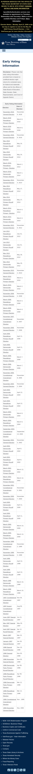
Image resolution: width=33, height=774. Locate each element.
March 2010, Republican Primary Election (8, 279)
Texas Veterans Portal (10, 765)
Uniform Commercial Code (12, 730)
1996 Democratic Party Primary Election (9, 685)
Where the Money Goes (11, 758)
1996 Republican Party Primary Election (8, 693)
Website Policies (8, 740)
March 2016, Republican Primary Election (9, 165)
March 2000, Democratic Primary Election (8, 527)
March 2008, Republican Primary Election (8, 302)
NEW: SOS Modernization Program (15, 721)
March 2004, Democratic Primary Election (8, 414)
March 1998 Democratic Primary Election (8, 583)
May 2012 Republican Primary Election (8, 256)
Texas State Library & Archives (13, 752)
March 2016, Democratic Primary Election (8, 174)
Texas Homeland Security (11, 755)
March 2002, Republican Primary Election (8, 479)
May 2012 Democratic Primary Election (8, 264)
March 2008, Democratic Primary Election (8, 310)
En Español (27, 37)
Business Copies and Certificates (14, 727)
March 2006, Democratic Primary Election (8, 367)
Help (22, 35)
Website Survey (16, 37)
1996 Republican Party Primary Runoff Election (8, 676)
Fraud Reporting (8, 761)
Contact (27, 35)
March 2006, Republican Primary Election (8, 358)
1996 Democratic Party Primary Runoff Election (9, 668)
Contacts (6, 749)
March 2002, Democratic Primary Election (8, 470)
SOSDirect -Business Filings (12, 724)
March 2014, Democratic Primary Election (8, 219)
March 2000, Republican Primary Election (8, 535)
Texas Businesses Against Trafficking (15, 733)
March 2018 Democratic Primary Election (8, 129)
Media (10, 35)
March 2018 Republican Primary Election (8, 120)
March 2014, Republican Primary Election (9, 210)
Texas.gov (6, 746)
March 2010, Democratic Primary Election (8, 287)
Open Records (8, 743)
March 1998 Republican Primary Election (8, 591)
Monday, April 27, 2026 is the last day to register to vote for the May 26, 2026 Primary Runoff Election (17, 27)
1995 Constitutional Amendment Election (9, 702)
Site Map (16, 35)
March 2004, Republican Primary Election (8, 423)
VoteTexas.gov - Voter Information (14, 736)
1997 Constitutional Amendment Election (9, 600)
